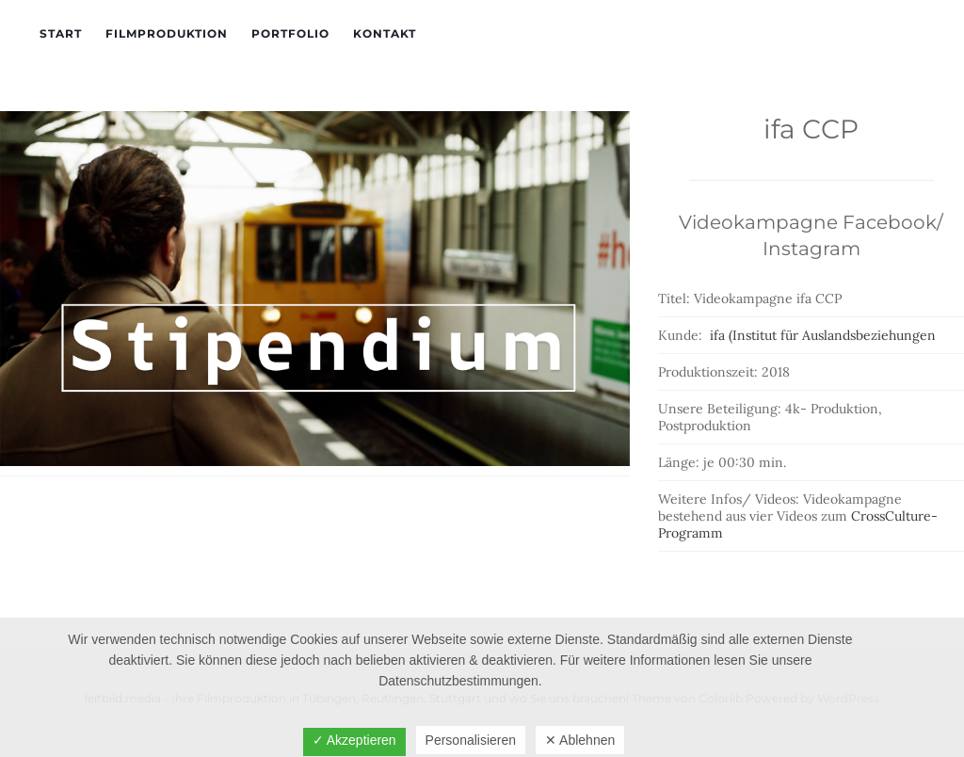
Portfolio (290, 33)
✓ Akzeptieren (354, 740)
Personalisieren (471, 740)
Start (61, 33)
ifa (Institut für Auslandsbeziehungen (823, 335)
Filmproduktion (166, 33)
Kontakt (384, 33)
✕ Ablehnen (580, 740)
